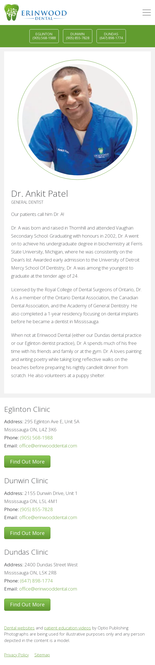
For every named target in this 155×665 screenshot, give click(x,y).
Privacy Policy (16, 654)
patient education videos (67, 628)
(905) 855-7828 (36, 509)
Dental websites (19, 628)
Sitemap (42, 654)
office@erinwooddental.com (48, 445)
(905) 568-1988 (36, 437)
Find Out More (27, 461)
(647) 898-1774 (36, 580)
